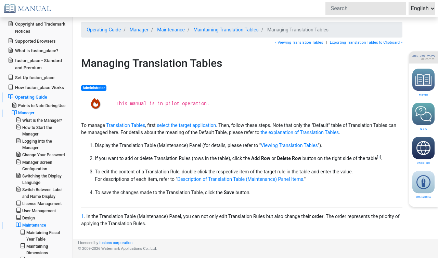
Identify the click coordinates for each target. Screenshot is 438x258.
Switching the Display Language (39, 179)
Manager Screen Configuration (34, 165)
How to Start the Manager (34, 130)
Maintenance (31, 225)
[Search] (365, 8)
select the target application (186, 125)
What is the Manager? (39, 120)
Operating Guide (27, 97)
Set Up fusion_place (31, 77)
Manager (23, 112)
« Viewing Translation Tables (299, 42)
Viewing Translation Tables (289, 145)
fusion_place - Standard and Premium (35, 63)
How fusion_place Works (36, 87)
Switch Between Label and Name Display (39, 192)
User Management (36, 210)
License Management (39, 203)
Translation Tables (125, 125)
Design (25, 217)
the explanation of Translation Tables (299, 132)
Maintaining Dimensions (34, 249)
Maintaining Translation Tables (225, 29)
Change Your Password (40, 154)
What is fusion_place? (33, 50)
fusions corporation (115, 243)
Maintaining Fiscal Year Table (40, 235)
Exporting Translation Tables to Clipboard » (366, 42)
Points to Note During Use (39, 105)
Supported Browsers (31, 41)
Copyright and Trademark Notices (36, 27)
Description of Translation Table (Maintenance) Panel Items (240, 179)
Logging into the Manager (34, 144)
